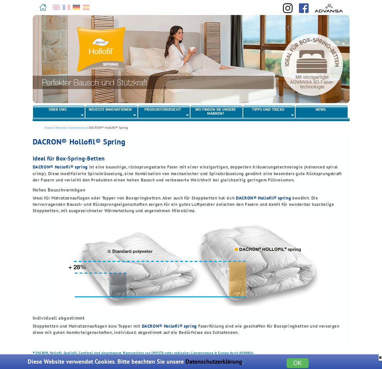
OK (297, 363)
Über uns (58, 112)
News (321, 109)
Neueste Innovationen (111, 112)
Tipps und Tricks (269, 112)
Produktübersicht (163, 112)
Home (49, 127)
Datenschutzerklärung (213, 361)
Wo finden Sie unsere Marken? (215, 111)
